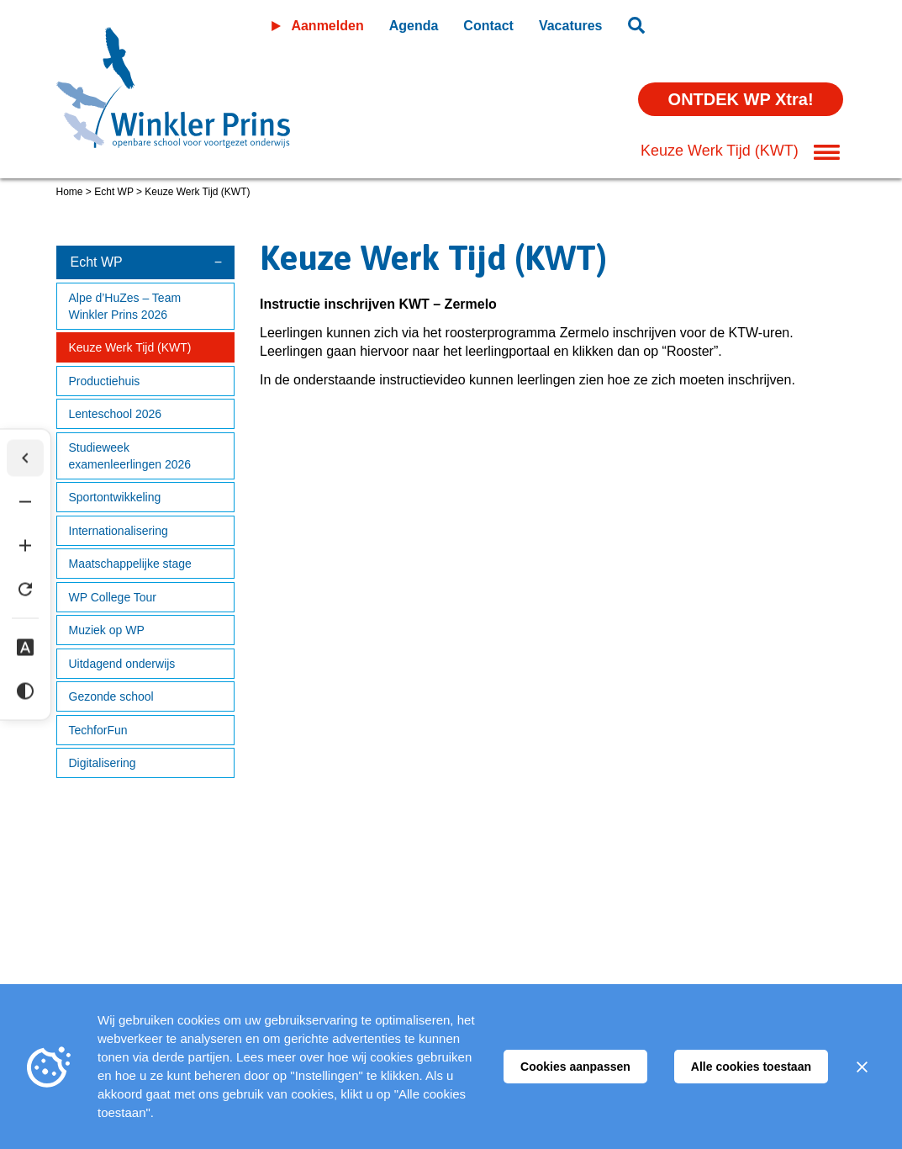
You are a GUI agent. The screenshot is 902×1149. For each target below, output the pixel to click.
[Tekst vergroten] (25, 545)
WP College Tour (113, 597)
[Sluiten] (861, 1066)
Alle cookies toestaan (751, 1066)
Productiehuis (104, 381)
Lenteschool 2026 (115, 414)
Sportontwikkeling (115, 497)
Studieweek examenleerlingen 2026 (130, 456)
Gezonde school (111, 696)
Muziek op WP (107, 630)
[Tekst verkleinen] (25, 502)
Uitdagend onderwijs (122, 663)
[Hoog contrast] (25, 691)
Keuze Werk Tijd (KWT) (130, 347)
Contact (488, 26)
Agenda (414, 26)
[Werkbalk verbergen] (25, 458)
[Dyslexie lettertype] (25, 647)
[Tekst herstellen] (25, 589)
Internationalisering (118, 530)
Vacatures (571, 26)
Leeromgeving (753, 22)
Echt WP (113, 192)
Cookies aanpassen (575, 1066)
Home (69, 192)
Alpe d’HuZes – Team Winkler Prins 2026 (125, 306)
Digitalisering (102, 763)
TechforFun (98, 730)
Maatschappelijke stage (130, 563)
